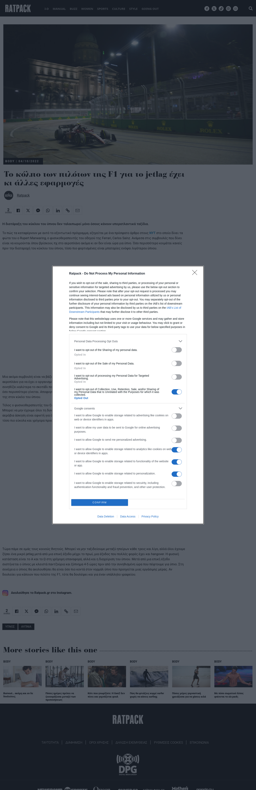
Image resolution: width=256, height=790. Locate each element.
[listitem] (128, 341)
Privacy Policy (150, 516)
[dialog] (128, 395)
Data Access (127, 516)
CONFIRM (99, 502)
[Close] (196, 273)
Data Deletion (105, 516)
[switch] (177, 349)
